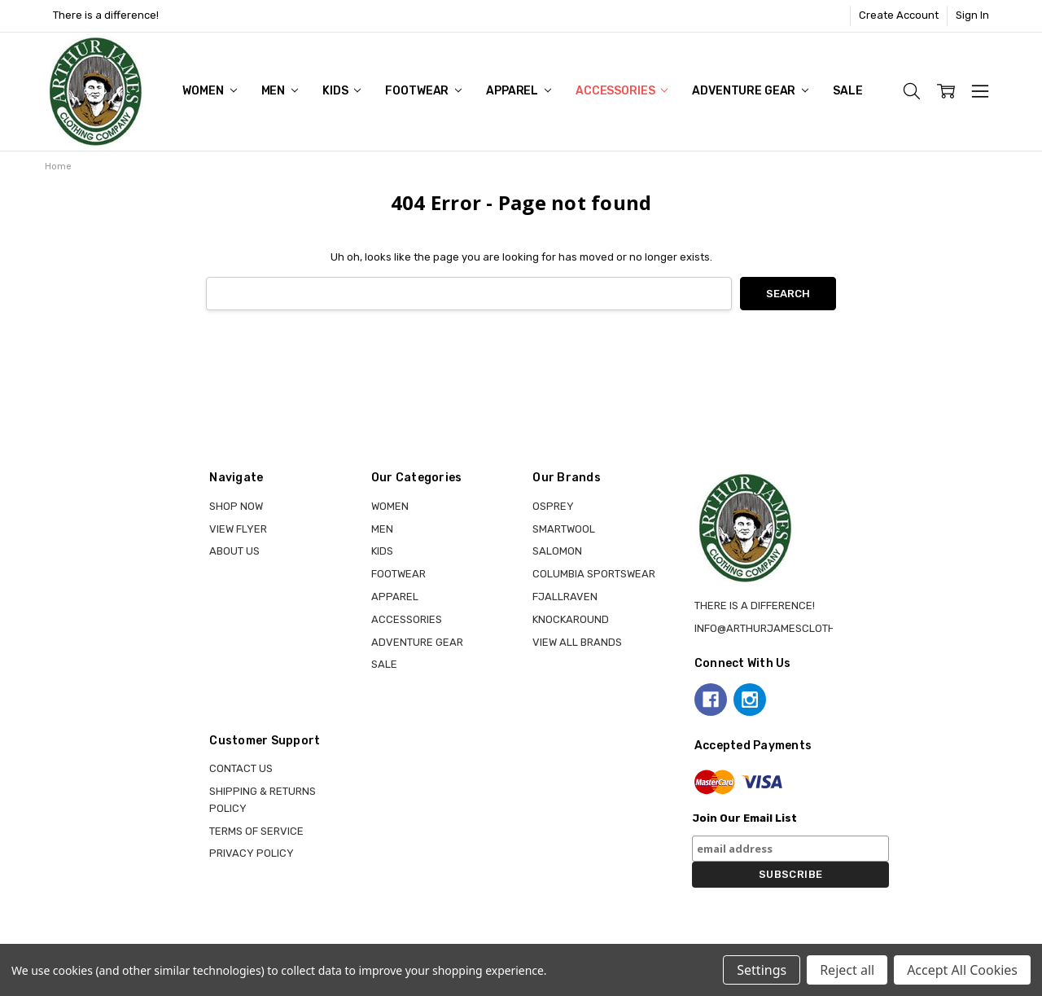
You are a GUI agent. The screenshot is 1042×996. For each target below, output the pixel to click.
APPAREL (518, 91)
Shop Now (236, 506)
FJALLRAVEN (565, 596)
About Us (234, 551)
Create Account (899, 15)
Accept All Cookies (962, 970)
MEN (279, 91)
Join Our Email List (744, 818)
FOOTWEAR (423, 91)
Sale (847, 91)
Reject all (847, 970)
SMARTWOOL (563, 529)
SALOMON (557, 551)
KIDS (341, 91)
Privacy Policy (251, 853)
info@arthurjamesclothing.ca (781, 628)
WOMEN (209, 91)
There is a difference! (106, 15)
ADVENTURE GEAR (750, 91)
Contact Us (241, 768)
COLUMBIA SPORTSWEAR (593, 574)
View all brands (577, 642)
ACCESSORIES (622, 91)
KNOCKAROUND (570, 619)
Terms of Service (256, 831)
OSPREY (553, 506)
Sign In (972, 15)
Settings (761, 970)
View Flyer (238, 529)
